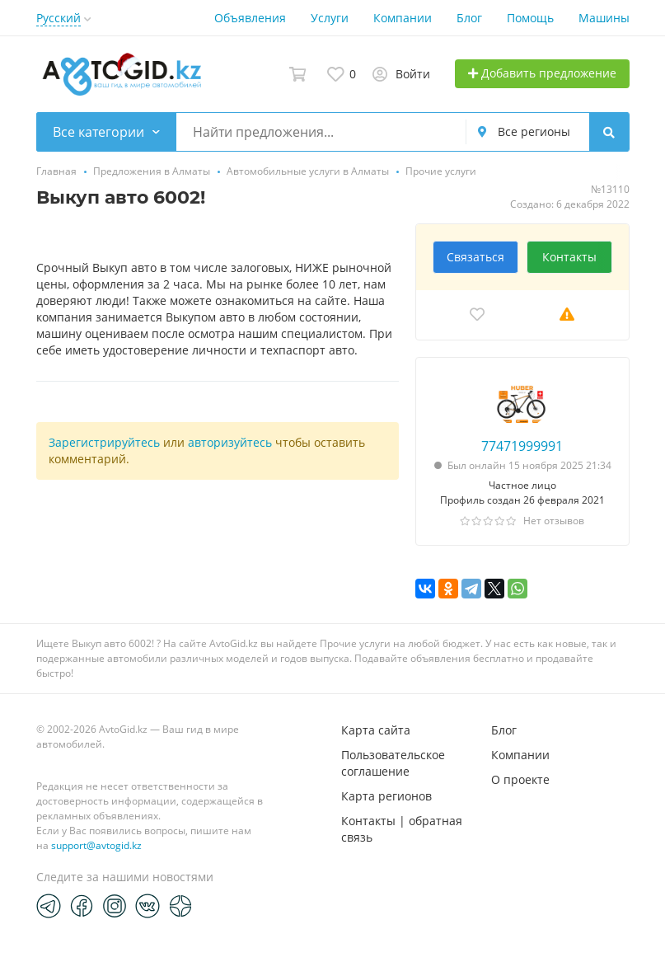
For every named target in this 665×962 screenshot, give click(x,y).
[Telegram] (48, 905)
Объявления (250, 18)
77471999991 (522, 446)
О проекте (520, 779)
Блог (469, 18)
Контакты (569, 257)
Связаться (475, 257)
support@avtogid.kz (96, 845)
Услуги (330, 18)
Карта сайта (375, 730)
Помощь (530, 18)
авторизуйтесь (230, 442)
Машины (604, 18)
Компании (402, 18)
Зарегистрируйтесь (104, 442)
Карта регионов (386, 796)
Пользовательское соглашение (393, 763)
